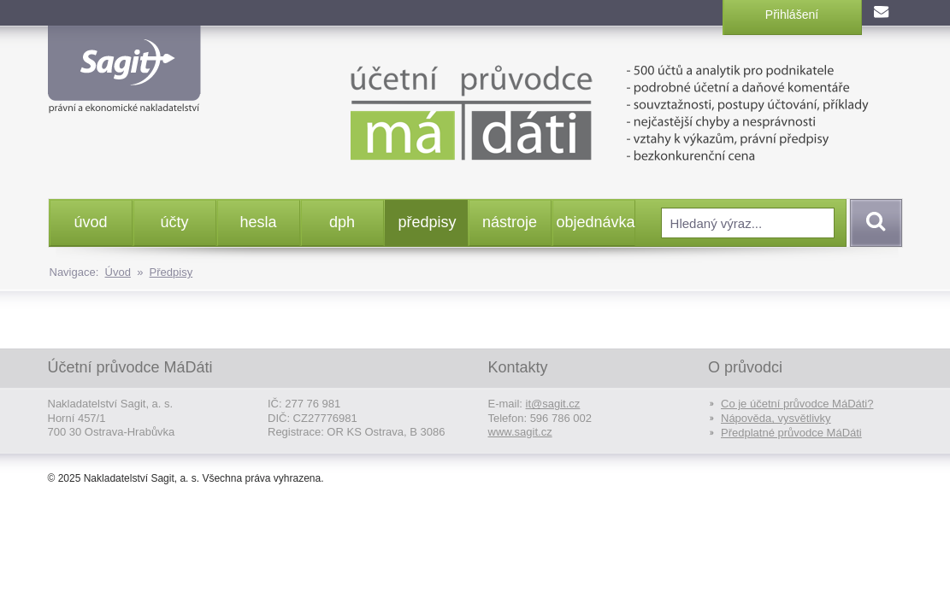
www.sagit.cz (520, 431)
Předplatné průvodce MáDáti (791, 432)
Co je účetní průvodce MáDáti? (797, 403)
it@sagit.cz (553, 403)
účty (174, 222)
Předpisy (171, 272)
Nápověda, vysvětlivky (776, 418)
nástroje (509, 222)
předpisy (427, 222)
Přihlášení (791, 14)
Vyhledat (873, 223)
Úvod (118, 272)
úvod (90, 222)
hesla (257, 222)
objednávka (595, 222)
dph (342, 222)
